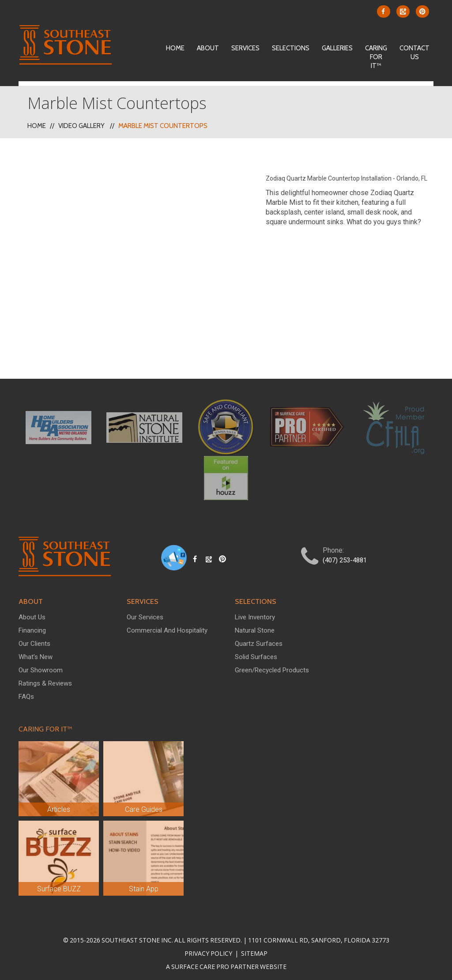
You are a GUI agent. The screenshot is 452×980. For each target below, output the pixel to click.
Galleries (337, 48)
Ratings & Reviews (45, 678)
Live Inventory (255, 612)
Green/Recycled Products (272, 665)
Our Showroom (41, 665)
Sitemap (253, 948)
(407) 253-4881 (345, 556)
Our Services (145, 612)
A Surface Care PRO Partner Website (226, 961)
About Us (32, 612)
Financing (32, 625)
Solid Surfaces (256, 652)
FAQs (26, 692)
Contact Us (414, 52)
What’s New (36, 652)
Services (245, 48)
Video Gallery (81, 121)
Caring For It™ (376, 57)
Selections (290, 48)
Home (175, 48)
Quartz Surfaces (258, 639)
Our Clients (34, 639)
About (208, 48)
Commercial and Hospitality (167, 625)
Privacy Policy (209, 948)
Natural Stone (255, 625)
